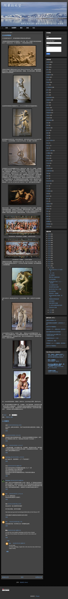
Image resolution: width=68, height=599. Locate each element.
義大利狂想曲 (52, 291)
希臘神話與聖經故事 (54, 299)
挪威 (47, 165)
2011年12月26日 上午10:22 (17, 457)
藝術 (21, 27)
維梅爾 (48, 221)
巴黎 (47, 102)
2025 (49, 236)
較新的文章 (5, 577)
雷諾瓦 (48, 226)
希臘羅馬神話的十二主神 (52, 338)
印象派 (48, 115)
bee (6, 445)
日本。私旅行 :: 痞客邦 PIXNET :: (56, 354)
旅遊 (27, 27)
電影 (47, 148)
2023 (49, 240)
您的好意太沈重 (53, 307)
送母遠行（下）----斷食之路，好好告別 (55, 329)
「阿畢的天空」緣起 (51, 340)
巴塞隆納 (48, 191)
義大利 (48, 130)
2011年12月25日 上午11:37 (16, 445)
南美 (47, 138)
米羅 (47, 218)
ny (6, 435)
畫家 (47, 216)
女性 (47, 95)
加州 (47, 186)
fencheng (7, 457)
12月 (50, 267)
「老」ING (51, 273)
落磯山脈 (48, 203)
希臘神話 (8, 417)
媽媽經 (48, 82)
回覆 (6, 430)
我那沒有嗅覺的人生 (51, 320)
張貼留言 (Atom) (24, 582)
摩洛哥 (48, 208)
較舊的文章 (39, 577)
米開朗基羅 (49, 170)
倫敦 (47, 132)
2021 (49, 244)
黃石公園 (48, 160)
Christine (7, 480)
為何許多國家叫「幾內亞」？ (54, 361)
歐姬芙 (48, 196)
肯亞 (47, 201)
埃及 (47, 178)
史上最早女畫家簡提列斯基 (55, 305)
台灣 (47, 72)
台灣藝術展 (49, 87)
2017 (49, 253)
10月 (50, 312)
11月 (50, 310)
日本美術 (48, 110)
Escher (48, 183)
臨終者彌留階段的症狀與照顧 (53, 331)
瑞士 (47, 213)
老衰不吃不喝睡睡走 (51, 326)
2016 (49, 255)
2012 (49, 263)
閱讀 (47, 67)
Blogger (37, 596)
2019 (49, 249)
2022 (49, 242)
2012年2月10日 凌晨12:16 (14, 530)
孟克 (47, 188)
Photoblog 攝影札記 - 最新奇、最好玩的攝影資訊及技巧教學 (56, 365)
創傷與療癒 (49, 97)
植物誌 (48, 77)
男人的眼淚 (52, 275)
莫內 (47, 143)
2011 (49, 265)
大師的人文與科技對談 (53, 371)
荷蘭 (47, 173)
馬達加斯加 (49, 181)
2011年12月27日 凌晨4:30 (17, 480)
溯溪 (47, 122)
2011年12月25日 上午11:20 (13, 435)
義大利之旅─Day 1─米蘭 (55, 289)
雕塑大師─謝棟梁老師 (54, 277)
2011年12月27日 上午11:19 (16, 493)
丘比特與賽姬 (52, 279)
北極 (47, 135)
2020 (49, 246)
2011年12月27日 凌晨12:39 (14, 465)
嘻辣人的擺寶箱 (51, 360)
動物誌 (48, 107)
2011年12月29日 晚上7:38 (15, 521)
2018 (49, 251)
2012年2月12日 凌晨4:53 (19, 543)
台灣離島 (48, 153)
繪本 (47, 90)
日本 (47, 84)
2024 (49, 238)
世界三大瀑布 (49, 150)
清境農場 (48, 168)
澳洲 (47, 125)
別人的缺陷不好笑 (53, 284)
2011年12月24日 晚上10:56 (14, 425)
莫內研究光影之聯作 (54, 287)
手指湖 (48, 163)
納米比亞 (48, 127)
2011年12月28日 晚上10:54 (14, 503)
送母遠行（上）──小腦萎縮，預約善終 (55, 343)
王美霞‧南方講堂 (52, 370)
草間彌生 (48, 224)
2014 (49, 259)
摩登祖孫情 (49, 120)
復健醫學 (14, 27)
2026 (49, 234)
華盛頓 (48, 155)
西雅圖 (48, 206)
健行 (47, 92)
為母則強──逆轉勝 (53, 293)
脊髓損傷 (48, 112)
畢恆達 (48, 158)
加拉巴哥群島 (49, 140)
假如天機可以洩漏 (53, 303)
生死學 (48, 62)
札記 (34, 27)
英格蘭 (48, 117)
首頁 (6, 27)
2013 (49, 261)
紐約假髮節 (52, 301)
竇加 (47, 198)
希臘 (47, 193)
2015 (49, 257)
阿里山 (48, 145)
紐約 (47, 105)
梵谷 (47, 211)
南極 (47, 175)
